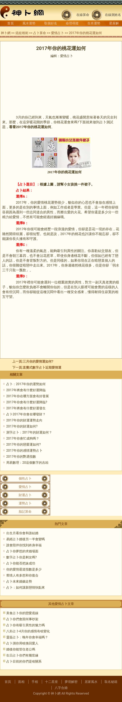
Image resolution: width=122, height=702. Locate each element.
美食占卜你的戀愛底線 (22, 613)
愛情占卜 (57, 33)
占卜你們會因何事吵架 (22, 619)
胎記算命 (25, 511)
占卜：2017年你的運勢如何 (26, 384)
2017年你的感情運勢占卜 (24, 450)
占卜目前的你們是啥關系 (24, 661)
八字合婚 (61, 688)
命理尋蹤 (72, 23)
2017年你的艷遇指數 (21, 456)
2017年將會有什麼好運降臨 (26, 390)
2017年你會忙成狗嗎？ (22, 438)
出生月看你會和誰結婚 (22, 533)
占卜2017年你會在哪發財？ (26, 414)
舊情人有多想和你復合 (22, 575)
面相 (21, 682)
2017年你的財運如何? (22, 426)
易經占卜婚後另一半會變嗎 (25, 539)
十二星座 (51, 682)
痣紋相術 (21, 33)
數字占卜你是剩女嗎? (21, 557)
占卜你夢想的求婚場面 (22, 551)
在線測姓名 (113, 15)
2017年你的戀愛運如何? (23, 444)
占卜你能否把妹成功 (20, 563)
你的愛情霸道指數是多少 (24, 569)
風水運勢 (29, 23)
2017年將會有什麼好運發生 (26, 408)
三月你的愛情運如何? (38, 361)
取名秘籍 (111, 682)
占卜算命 (39, 33)
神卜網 (5, 33)
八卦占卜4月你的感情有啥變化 (28, 631)
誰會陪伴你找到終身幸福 (24, 545)
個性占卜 (25, 478)
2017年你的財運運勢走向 (24, 420)
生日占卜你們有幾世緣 (22, 655)
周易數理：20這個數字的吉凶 (27, 463)
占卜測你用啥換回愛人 (22, 643)
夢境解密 (71, 682)
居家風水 (91, 682)
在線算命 (82, 15)
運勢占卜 (25, 503)
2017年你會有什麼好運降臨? (26, 402)
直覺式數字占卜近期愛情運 (42, 367)
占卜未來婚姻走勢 (19, 581)
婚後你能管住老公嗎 (20, 649)
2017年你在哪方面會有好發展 (27, 396)
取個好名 (50, 23)
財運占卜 (25, 495)
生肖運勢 (93, 23)
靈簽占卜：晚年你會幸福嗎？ (27, 637)
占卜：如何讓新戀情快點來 (25, 587)
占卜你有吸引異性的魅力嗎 (25, 625)
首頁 (10, 23)
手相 (35, 682)
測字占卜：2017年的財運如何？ (29, 432)
